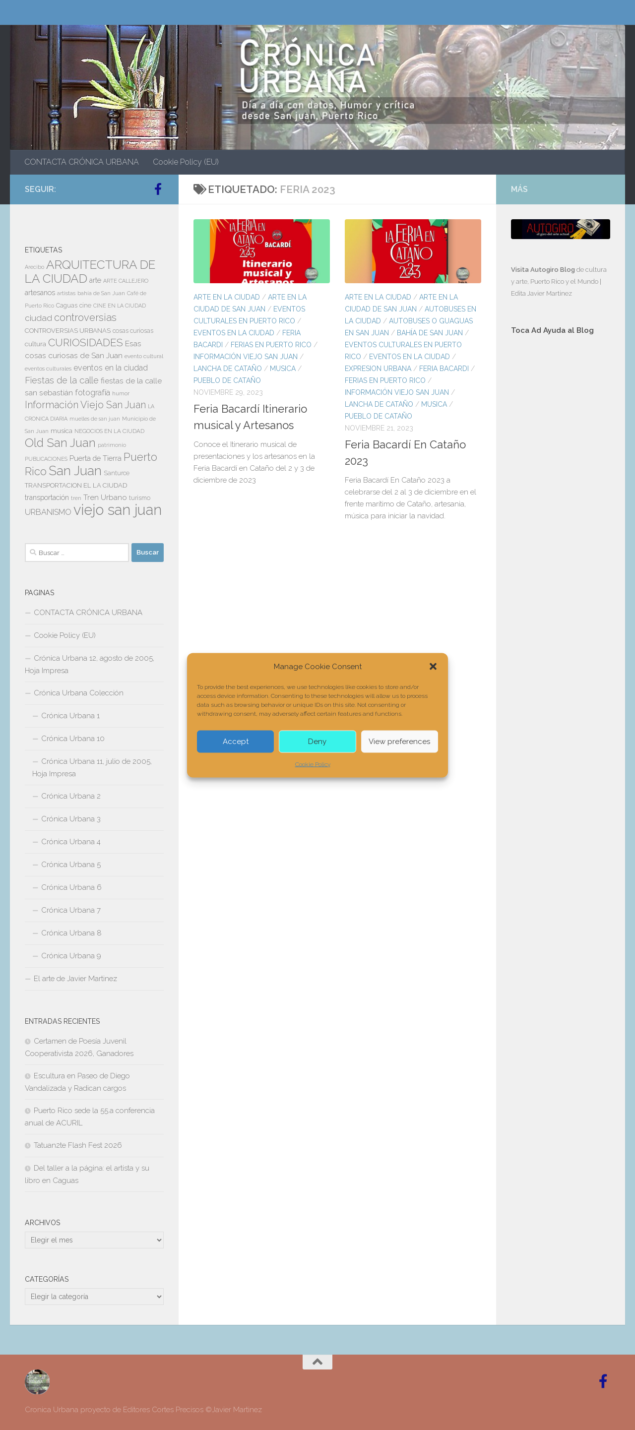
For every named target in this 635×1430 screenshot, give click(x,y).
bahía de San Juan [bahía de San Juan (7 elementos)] (101, 293)
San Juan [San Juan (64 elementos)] (75, 470)
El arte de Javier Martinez (75, 978)
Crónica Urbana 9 (71, 955)
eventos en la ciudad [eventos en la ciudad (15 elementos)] (110, 368)
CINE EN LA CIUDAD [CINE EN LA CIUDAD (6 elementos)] (119, 306)
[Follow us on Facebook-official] (158, 189)
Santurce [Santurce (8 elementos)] (116, 473)
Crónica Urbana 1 (70, 715)
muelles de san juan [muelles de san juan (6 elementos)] (94, 419)
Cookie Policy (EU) (186, 162)
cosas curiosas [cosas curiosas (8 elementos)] (133, 330)
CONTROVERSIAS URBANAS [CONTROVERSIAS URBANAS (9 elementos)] (68, 330)
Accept (236, 741)
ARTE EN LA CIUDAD (226, 297)
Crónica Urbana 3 (71, 818)
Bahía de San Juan (430, 333)
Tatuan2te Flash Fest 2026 (78, 1145)
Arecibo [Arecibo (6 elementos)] (34, 267)
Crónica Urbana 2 (71, 796)
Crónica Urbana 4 (71, 841)
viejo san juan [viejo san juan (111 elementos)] (117, 509)
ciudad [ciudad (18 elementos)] (38, 318)
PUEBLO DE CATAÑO (227, 380)
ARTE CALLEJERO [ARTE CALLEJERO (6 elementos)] (125, 281)
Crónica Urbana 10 (73, 738)
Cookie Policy (312, 763)
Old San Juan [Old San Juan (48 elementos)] (60, 443)
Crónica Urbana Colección (79, 692)
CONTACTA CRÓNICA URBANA (81, 162)
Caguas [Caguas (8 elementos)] (66, 305)
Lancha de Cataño (227, 369)
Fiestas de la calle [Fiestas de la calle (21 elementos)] (62, 380)
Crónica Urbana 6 (71, 887)
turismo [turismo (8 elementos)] (139, 498)
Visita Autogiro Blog (543, 269)
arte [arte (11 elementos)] (95, 280)
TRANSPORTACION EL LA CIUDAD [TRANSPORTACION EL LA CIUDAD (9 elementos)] (76, 485)
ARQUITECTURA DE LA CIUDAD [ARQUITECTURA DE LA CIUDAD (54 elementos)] (90, 271)
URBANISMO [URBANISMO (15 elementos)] (48, 512)
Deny (317, 741)
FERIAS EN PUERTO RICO (271, 345)
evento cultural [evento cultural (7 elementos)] (144, 356)
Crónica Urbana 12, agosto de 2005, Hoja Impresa (89, 664)
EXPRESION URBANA (378, 369)
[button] (433, 666)
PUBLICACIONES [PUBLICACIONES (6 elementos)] (46, 459)
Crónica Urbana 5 (71, 864)
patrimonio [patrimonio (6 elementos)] (112, 445)
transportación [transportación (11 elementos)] (47, 497)
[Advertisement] (560, 510)
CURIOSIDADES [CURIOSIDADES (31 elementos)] (85, 342)
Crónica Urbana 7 (71, 910)
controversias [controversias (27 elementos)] (85, 317)
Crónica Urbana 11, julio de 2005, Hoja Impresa (92, 767)
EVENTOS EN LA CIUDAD (233, 333)
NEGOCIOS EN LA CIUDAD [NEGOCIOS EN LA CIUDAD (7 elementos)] (109, 431)
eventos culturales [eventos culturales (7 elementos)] (48, 368)
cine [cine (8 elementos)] (85, 305)
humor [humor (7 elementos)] (120, 393)
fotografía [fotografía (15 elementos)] (92, 392)
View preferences (399, 741)
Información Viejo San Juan (245, 357)
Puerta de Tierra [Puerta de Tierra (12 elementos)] (95, 458)
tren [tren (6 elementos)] (76, 498)
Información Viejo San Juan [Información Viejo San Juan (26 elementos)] (85, 405)
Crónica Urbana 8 (71, 933)
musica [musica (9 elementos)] (61, 431)
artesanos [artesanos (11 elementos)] (40, 293)
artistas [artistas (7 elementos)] (66, 293)
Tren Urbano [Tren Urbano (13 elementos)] (105, 497)
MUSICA (283, 369)
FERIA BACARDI (444, 369)
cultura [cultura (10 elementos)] (35, 344)
